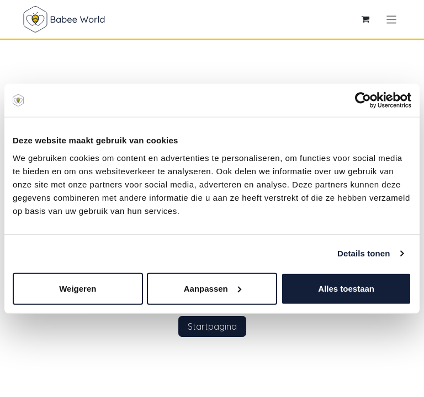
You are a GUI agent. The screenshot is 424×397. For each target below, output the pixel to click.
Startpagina (212, 326)
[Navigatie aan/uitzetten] (391, 19)
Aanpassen (212, 288)
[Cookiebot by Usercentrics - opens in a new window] (363, 100)
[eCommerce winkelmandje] (365, 19)
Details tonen (363, 253)
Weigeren (77, 288)
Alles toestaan (346, 288)
